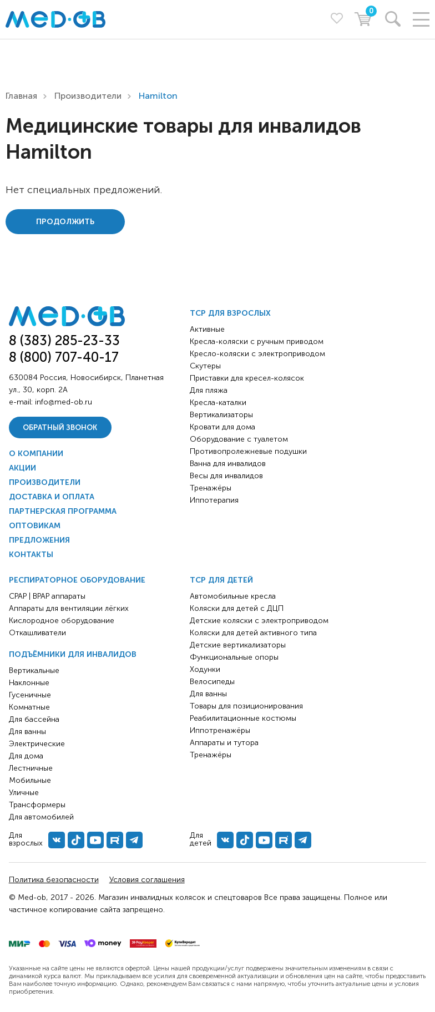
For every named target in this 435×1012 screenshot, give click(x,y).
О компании (36, 453)
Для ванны (27, 731)
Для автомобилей (41, 817)
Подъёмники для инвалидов (72, 654)
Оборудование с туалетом (239, 439)
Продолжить (65, 221)
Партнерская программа (63, 511)
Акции (22, 468)
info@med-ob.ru (63, 402)
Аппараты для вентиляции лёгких (69, 608)
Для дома (26, 756)
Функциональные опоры (234, 657)
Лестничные (31, 768)
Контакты (31, 554)
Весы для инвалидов (226, 475)
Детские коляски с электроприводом (259, 620)
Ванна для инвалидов (228, 463)
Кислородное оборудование (61, 620)
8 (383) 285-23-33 (64, 340)
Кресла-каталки (218, 402)
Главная (21, 95)
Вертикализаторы (221, 414)
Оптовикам (34, 525)
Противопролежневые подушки (248, 451)
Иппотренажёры (220, 730)
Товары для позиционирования (246, 706)
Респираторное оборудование (77, 580)
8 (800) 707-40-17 (64, 357)
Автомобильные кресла (233, 596)
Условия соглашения (147, 879)
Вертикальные (34, 670)
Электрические (37, 743)
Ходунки (205, 669)
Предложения (39, 540)
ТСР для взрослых (230, 313)
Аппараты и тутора (224, 742)
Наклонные (29, 682)
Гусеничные (30, 695)
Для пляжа (208, 390)
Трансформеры (37, 804)
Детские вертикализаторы (238, 645)
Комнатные (29, 707)
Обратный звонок (60, 427)
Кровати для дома (222, 427)
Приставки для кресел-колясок (247, 378)
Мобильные (30, 780)
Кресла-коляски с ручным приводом (256, 341)
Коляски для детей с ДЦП (237, 608)
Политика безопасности (54, 879)
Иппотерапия (214, 500)
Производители (88, 95)
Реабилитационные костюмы (243, 718)
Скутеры (205, 366)
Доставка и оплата (51, 497)
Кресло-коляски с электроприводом (257, 353)
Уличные (24, 792)
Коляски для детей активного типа (253, 632)
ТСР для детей (221, 580)
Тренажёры (210, 488)
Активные (207, 329)
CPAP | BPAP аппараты (47, 596)
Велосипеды (212, 681)
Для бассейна (34, 719)
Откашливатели (37, 632)
